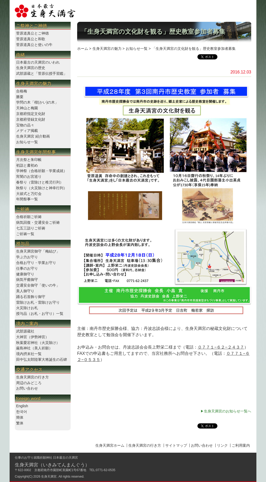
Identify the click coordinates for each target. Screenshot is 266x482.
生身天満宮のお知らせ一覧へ (227, 411)
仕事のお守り (27, 268)
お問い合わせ (27, 388)
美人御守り (25, 291)
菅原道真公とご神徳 (32, 33)
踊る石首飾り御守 (30, 297)
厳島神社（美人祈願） (34, 348)
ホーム (82, 48)
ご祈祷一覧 (25, 234)
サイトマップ (176, 445)
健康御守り (25, 274)
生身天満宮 (49, 476)
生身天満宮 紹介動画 (33, 136)
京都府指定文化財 (30, 114)
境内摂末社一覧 (29, 354)
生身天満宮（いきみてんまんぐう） (52, 464)
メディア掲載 (27, 130)
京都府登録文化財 (30, 119)
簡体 (19, 417)
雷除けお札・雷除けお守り (38, 302)
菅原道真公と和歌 (30, 39)
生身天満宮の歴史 (30, 68)
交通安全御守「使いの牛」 (38, 285)
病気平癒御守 (27, 279)
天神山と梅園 (27, 108)
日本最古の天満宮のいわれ (38, 62)
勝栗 (19, 97)
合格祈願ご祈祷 (29, 217)
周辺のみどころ (29, 383)
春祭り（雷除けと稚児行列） (39, 182)
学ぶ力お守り (27, 257)
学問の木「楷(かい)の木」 (37, 102)
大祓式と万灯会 (29, 194)
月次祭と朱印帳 (29, 160)
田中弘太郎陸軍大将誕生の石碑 (41, 359)
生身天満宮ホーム (109, 445)
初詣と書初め (27, 165)
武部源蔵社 (25, 331)
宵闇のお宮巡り (29, 176)
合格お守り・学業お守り (36, 263)
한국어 (21, 412)
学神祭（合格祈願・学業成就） (41, 171)
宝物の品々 (25, 125)
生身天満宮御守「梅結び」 (38, 251)
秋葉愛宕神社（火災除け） (38, 343)
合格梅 (21, 91)
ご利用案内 (241, 445)
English (22, 406)
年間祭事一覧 (27, 199)
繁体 (19, 423)
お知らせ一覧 (27, 142)
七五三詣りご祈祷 (30, 228)
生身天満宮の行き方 (32, 377)
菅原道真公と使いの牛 (34, 45)
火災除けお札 (27, 308)
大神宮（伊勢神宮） (32, 337)
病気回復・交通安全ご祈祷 (38, 222)
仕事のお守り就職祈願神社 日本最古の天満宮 (46, 457)
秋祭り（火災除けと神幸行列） (41, 188)
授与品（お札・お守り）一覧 (39, 313)
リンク (222, 445)
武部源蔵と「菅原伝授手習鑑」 (41, 73)
